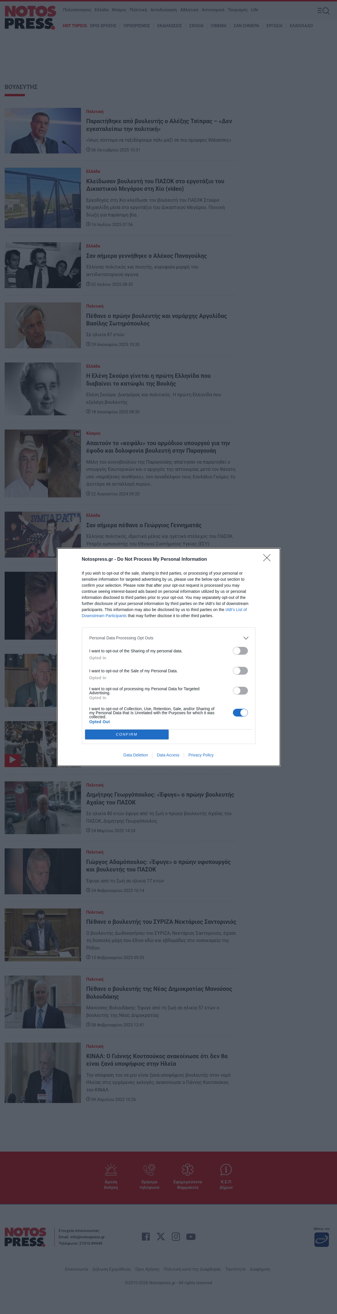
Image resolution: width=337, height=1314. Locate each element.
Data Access (168, 755)
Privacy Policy (200, 755)
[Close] (268, 559)
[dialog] (168, 657)
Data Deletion (136, 755)
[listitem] (168, 638)
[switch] (240, 651)
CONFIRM (127, 734)
